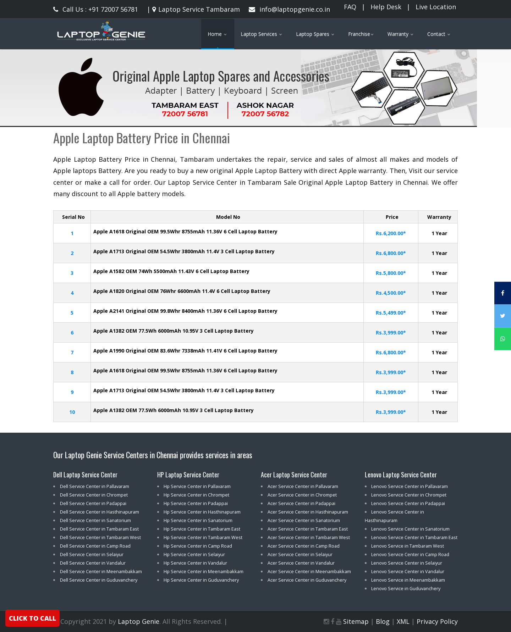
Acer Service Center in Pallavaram (303, 486)
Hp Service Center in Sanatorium (198, 520)
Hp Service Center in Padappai (196, 503)
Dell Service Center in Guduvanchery (98, 580)
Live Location (436, 6)
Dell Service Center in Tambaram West (100, 537)
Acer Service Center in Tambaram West (309, 537)
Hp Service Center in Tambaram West (203, 537)
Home (218, 34)
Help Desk (385, 6)
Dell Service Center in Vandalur (93, 563)
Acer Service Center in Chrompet (302, 495)
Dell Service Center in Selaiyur (91, 554)
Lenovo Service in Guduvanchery (405, 588)
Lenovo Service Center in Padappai (408, 503)
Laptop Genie (138, 621)
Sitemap (356, 621)
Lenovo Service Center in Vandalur (407, 571)
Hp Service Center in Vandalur (195, 563)
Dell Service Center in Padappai (93, 503)
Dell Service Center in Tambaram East (99, 529)
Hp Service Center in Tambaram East (202, 529)
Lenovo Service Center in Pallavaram (409, 486)
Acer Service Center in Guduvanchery (307, 580)
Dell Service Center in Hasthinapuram (99, 512)
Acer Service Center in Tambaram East (308, 529)
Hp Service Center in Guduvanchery (201, 580)
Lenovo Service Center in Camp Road (410, 554)
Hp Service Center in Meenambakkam (203, 571)
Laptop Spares (315, 34)
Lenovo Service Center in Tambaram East (414, 537)
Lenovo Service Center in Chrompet (408, 495)
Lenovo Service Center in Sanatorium (410, 529)
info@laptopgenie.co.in (289, 9)
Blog (383, 621)
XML (403, 621)
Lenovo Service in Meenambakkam (408, 580)
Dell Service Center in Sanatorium (95, 520)
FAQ (350, 6)
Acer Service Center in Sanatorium (304, 520)
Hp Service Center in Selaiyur (194, 554)
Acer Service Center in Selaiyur (300, 554)
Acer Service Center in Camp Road (304, 546)
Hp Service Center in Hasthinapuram (202, 512)
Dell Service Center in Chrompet (94, 495)
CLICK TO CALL (32, 618)
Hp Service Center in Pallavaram (197, 486)
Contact (439, 34)
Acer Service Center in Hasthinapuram (308, 512)
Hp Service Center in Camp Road (198, 546)
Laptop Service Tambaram (195, 9)
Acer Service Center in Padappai (301, 503)
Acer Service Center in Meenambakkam (309, 571)
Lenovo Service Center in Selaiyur (406, 563)
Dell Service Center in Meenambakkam (101, 571)
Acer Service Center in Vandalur (301, 563)
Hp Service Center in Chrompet (196, 495)
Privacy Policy (437, 621)
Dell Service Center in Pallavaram (94, 486)
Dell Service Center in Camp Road (95, 546)
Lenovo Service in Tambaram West (407, 546)
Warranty (401, 34)
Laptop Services (262, 34)
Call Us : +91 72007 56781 (95, 9)
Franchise (361, 34)
